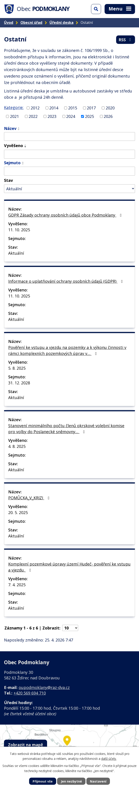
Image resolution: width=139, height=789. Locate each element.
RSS (126, 39)
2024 (70, 116)
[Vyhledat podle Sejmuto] (69, 171)
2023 (52, 116)
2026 (108, 116)
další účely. (109, 758)
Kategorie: (14, 107)
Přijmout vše (43, 781)
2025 (89, 116)
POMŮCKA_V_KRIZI (29, 497)
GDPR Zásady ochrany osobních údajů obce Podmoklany (65, 215)
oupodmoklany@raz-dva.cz (44, 687)
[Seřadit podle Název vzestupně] (18, 128)
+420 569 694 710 (30, 693)
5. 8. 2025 (17, 368)
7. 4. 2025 (17, 584)
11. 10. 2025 (19, 229)
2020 (110, 108)
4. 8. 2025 (17, 446)
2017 (91, 108)
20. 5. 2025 (18, 512)
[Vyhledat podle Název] (69, 136)
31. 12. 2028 (19, 382)
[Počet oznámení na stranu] (70, 628)
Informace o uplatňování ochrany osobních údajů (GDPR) (66, 281)
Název (10, 128)
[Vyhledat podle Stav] (69, 188)
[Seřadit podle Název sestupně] (18, 130)
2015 (72, 108)
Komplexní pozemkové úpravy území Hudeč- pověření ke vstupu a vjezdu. (69, 567)
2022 (33, 116)
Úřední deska (61, 22)
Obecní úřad (31, 22)
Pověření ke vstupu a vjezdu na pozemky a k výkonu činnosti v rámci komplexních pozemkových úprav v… (67, 350)
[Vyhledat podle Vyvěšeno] (69, 154)
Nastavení (98, 781)
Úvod (8, 22)
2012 (35, 108)
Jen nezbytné (71, 781)
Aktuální (16, 253)
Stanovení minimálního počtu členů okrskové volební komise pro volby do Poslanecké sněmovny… (66, 428)
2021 (14, 116)
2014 (53, 108)
